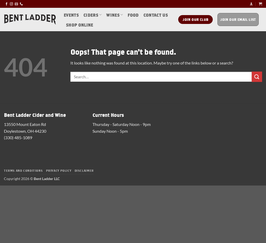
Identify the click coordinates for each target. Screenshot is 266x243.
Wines (114, 14)
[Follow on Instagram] (11, 4)
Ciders (92, 14)
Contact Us (155, 15)
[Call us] (21, 4)
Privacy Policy (58, 170)
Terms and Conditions (23, 170)
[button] (251, 4)
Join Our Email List (238, 19)
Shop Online (79, 24)
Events (71, 15)
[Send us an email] (16, 4)
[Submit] (257, 77)
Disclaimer (84, 170)
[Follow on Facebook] (6, 4)
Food (133, 15)
